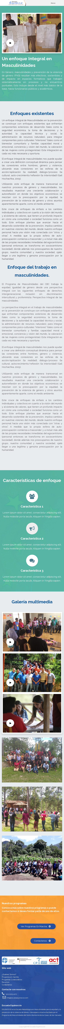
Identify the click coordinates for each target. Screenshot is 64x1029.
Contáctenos (43, 941)
